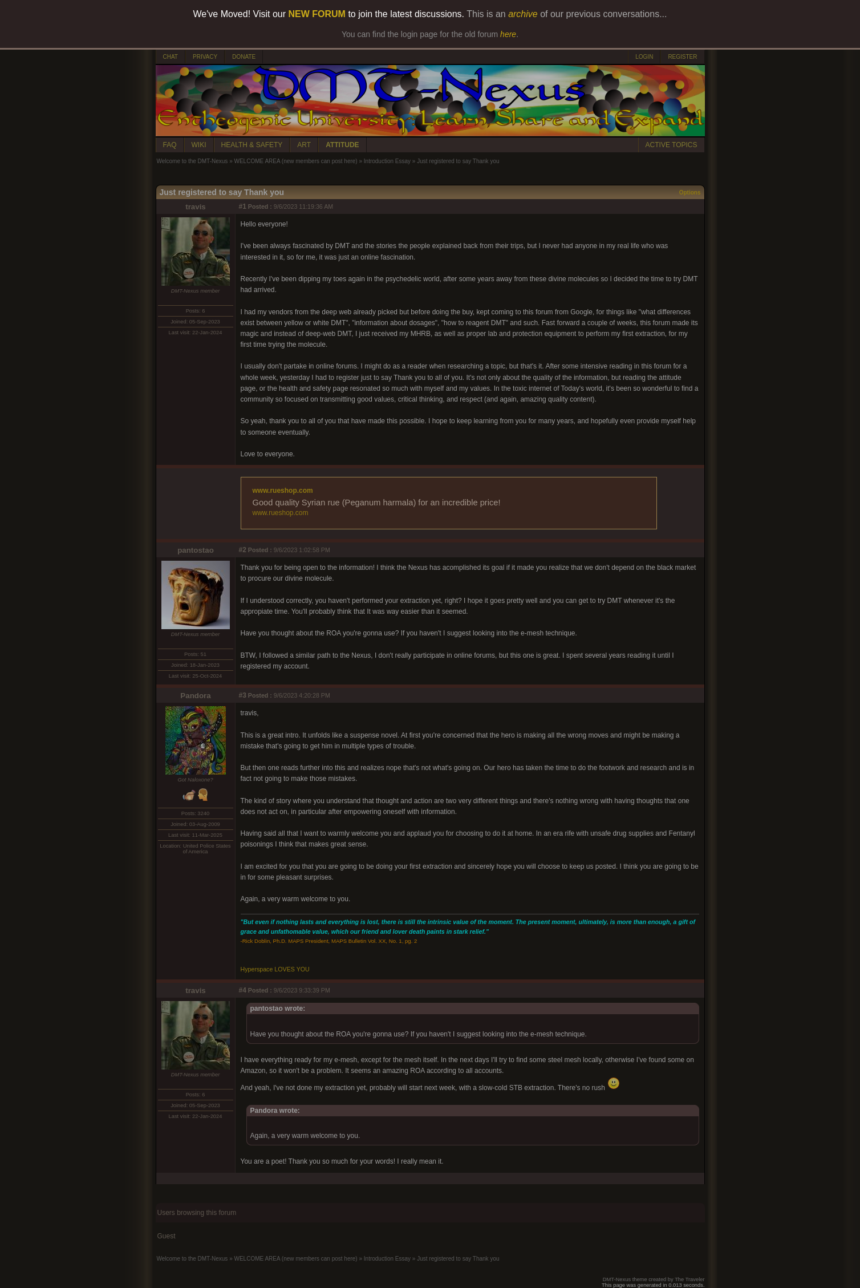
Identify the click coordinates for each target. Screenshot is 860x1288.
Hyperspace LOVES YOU (275, 969)
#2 (242, 550)
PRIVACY (205, 57)
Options (690, 192)
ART (304, 145)
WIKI (199, 145)
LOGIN (644, 57)
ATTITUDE (342, 145)
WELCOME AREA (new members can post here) (295, 161)
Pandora (195, 695)
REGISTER (682, 57)
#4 (242, 990)
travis (195, 206)
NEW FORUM (317, 14)
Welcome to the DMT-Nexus (192, 161)
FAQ (170, 145)
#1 (242, 206)
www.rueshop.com (283, 491)
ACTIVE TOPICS (671, 145)
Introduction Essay (387, 161)
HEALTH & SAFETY (252, 145)
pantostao (195, 550)
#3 (242, 695)
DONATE (243, 57)
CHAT (170, 57)
